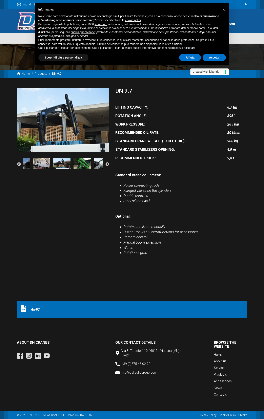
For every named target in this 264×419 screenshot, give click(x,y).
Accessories (223, 381)
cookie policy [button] (133, 20)
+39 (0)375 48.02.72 (135, 364)
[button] (224, 9)
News (218, 388)
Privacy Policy (208, 415)
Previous (19, 164)
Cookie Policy (227, 415)
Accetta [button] (214, 57)
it (240, 4)
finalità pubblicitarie (83, 32)
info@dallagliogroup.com (139, 372)
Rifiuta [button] (190, 57)
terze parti (101, 24)
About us (220, 361)
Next (107, 164)
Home (23, 73)
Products (41, 73)
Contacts (220, 394)
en (245, 4)
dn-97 (35, 309)
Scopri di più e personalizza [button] (63, 57)
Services (220, 368)
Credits (242, 415)
